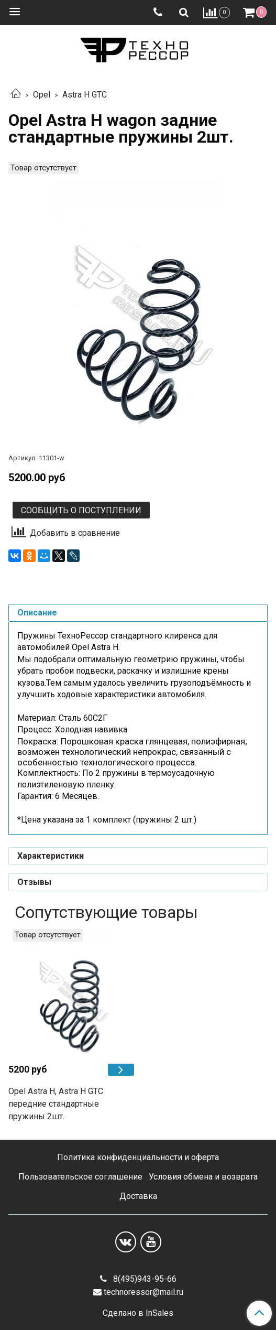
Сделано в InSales (138, 1313)
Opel (41, 95)
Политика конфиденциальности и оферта (138, 1157)
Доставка (138, 1196)
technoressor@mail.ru (143, 1292)
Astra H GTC (84, 95)
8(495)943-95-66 (143, 1279)
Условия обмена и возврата (203, 1177)
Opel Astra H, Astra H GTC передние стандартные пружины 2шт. (55, 1103)
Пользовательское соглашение (80, 1177)
